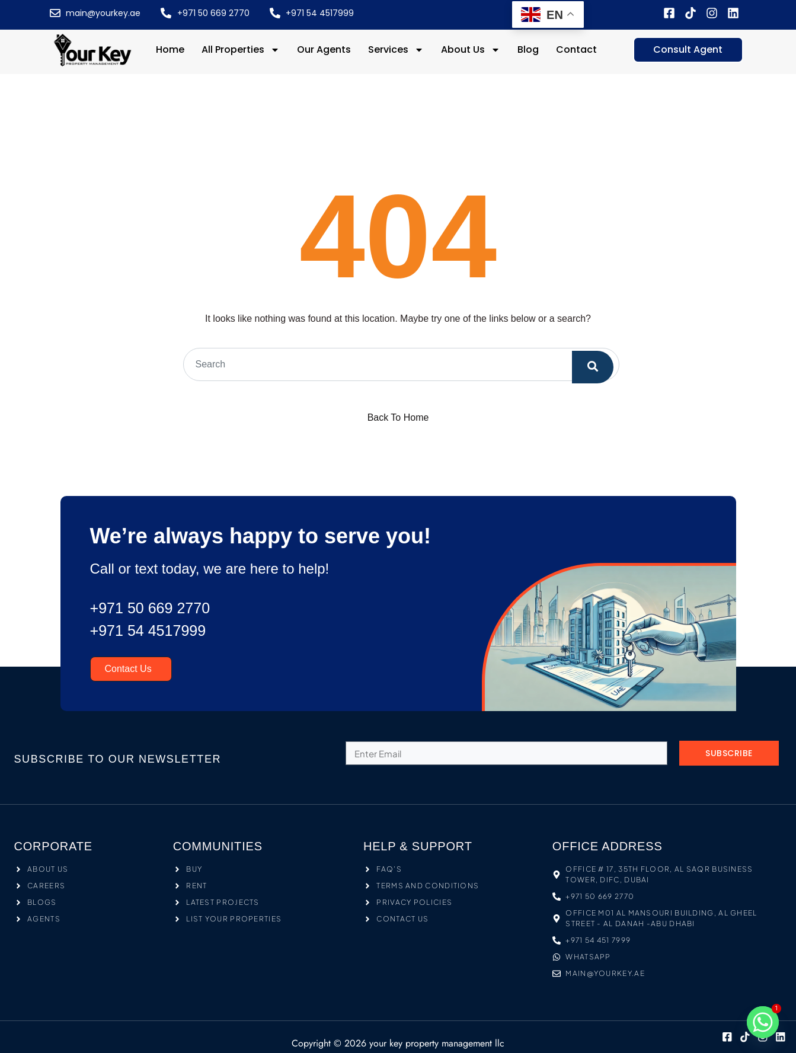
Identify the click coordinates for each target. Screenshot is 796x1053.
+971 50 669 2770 (157, 608)
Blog (528, 49)
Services (396, 49)
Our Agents (324, 49)
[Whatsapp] (763, 1022)
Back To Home (398, 417)
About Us (470, 49)
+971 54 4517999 (155, 630)
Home (170, 49)
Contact (576, 49)
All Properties (241, 49)
